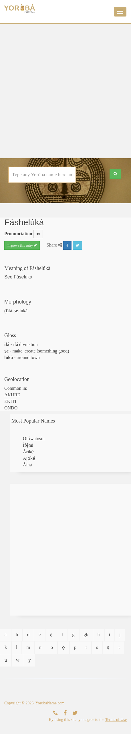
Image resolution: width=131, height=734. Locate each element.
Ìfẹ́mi (28, 445)
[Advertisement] (65, 90)
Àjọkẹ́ (29, 458)
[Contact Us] (55, 713)
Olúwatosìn (34, 438)
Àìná (27, 464)
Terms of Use (116, 719)
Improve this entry (22, 245)
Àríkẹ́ (28, 451)
